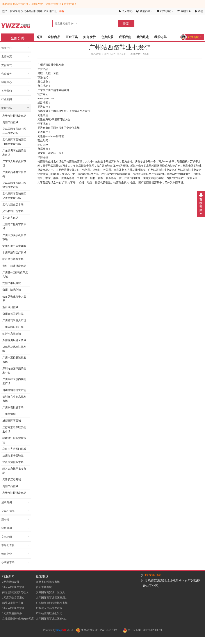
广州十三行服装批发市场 (14, 359)
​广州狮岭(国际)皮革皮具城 (15, 274)
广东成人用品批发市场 (14, 163)
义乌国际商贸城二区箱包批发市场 (14, 185)
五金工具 (72, 37)
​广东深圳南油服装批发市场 (14, 152)
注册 (53, 11)
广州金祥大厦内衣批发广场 (14, 381)
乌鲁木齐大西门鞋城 (14, 448)
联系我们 (125, 37)
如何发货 (89, 37)
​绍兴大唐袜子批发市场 (14, 470)
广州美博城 (9, 414)
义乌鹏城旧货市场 (12, 211)
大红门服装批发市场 (14, 265)
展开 (201, 204)
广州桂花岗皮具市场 (14, 320)
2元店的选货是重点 (13, 597)
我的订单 (160, 37)
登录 (46, 11)
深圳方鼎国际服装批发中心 (14, 370)
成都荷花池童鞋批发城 (14, 349)
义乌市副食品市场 (12, 204)
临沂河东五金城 (11, 333)
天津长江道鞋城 (11, 479)
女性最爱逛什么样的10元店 (18, 618)
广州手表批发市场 (12, 407)
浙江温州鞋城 (10, 307)
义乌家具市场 (10, 217)
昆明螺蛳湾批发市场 (14, 390)
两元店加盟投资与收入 (15, 592)
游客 (61, 11)
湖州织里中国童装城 (14, 245)
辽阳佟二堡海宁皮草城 (14, 226)
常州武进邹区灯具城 (14, 252)
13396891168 (153, 575)
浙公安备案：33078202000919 (142, 630)
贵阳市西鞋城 (10, 122)
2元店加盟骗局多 (12, 613)
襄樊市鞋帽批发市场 (14, 115)
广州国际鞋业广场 (12, 326)
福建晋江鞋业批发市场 (14, 440)
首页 (39, 37)
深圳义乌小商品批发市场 (14, 398)
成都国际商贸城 (11, 420)
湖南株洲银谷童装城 (14, 340)
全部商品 (54, 37)
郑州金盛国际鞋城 (12, 313)
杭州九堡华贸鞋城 (12, 455)
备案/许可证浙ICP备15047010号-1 (98, 630)
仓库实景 (107, 37)
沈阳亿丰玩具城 (11, 283)
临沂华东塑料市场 (12, 259)
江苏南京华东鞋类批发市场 (14, 429)
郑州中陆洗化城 (11, 289)
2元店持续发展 (10, 581)
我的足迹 (143, 37)
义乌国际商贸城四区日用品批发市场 (14, 141)
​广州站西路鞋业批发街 (14, 174)
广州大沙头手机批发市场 (14, 237)
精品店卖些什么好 (12, 602)
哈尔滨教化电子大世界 (14, 298)
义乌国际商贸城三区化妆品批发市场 (14, 195)
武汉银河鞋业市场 (12, 462)
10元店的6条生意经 (13, 587)
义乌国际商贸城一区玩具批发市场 (14, 131)
